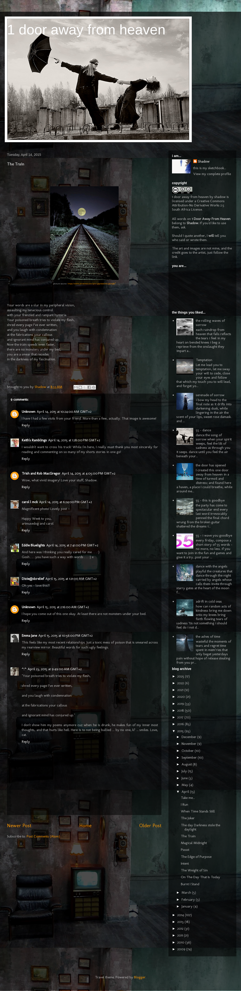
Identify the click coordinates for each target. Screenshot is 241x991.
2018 (181, 710)
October (188, 751)
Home (85, 825)
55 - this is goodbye (210, 500)
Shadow (203, 161)
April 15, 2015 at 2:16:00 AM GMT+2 (63, 607)
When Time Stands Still (198, 811)
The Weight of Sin (194, 870)
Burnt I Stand (190, 884)
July (185, 771)
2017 (180, 717)
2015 (181, 731)
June (185, 778)
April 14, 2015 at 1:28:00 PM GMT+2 (74, 440)
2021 (180, 690)
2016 (181, 724)
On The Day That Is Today (200, 877)
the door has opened (211, 465)
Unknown (28, 412)
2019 (181, 704)
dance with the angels (211, 566)
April (186, 792)
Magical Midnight (194, 843)
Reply (26, 425)
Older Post (150, 825)
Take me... (188, 798)
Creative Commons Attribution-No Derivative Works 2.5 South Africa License (198, 205)
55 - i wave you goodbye (214, 535)
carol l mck (30, 502)
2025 (181, 676)
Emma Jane (29, 635)
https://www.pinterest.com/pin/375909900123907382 (91, 283)
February (189, 899)
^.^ (24, 669)
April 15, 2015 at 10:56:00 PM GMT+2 (65, 635)
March (187, 892)
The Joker (188, 818)
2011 (180, 935)
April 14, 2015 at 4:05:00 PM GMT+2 (88, 473)
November (189, 744)
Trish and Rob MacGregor (41, 473)
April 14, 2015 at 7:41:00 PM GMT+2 (72, 545)
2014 (181, 915)
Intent (185, 863)
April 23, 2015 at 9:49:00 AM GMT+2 (55, 669)
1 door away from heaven (86, 29)
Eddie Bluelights (33, 545)
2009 (181, 949)
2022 (181, 683)
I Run (184, 804)
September (190, 757)
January (188, 906)
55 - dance (203, 430)
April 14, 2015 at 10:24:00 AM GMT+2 (64, 412)
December (189, 737)
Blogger (140, 977)
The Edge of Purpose (196, 857)
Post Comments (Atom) (43, 836)
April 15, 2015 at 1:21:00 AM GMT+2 (71, 579)
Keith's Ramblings (34, 440)
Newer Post (19, 825)
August (187, 764)
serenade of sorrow (210, 395)
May (185, 785)
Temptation (204, 360)
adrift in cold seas (209, 601)
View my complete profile (212, 174)
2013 (181, 922)
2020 (181, 697)
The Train (188, 836)
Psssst (185, 850)
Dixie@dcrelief (33, 579)
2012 (180, 928)
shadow (220, 197)
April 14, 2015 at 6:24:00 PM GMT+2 (65, 502)
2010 (181, 942)
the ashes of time (208, 636)
